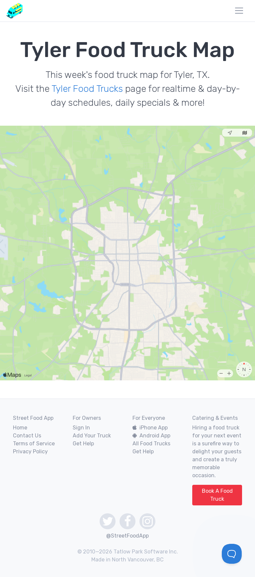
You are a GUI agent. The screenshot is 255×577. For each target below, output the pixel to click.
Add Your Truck (92, 435)
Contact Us (27, 435)
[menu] (239, 10)
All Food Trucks (151, 443)
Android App (151, 435)
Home (20, 427)
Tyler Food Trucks (87, 88)
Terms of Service (34, 443)
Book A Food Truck (217, 495)
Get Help (83, 443)
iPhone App (150, 427)
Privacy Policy (30, 451)
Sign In (81, 427)
